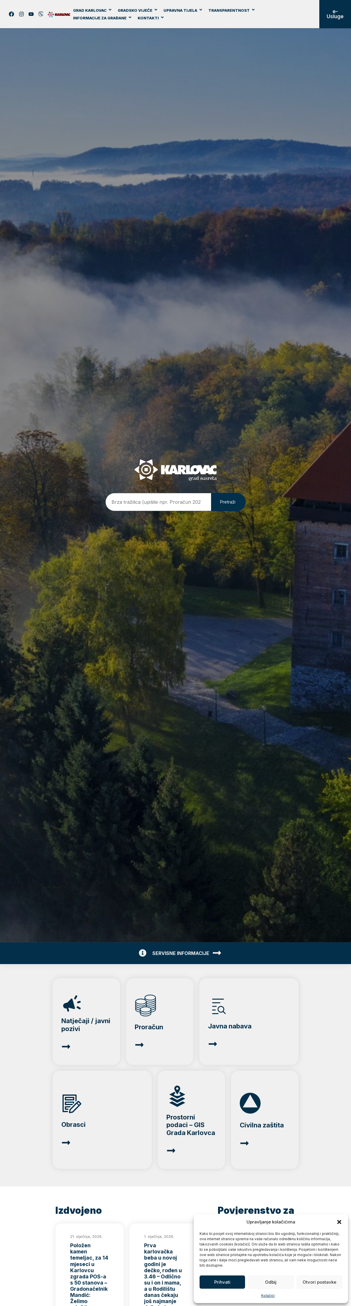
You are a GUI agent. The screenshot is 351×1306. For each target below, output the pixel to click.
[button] (339, 1222)
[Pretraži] (228, 502)
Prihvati (222, 1282)
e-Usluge (335, 14)
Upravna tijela (183, 10)
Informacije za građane (102, 18)
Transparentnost (231, 10)
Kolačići (268, 1295)
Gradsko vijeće (138, 10)
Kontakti (151, 18)
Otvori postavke (319, 1282)
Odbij (270, 1282)
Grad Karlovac (92, 10)
